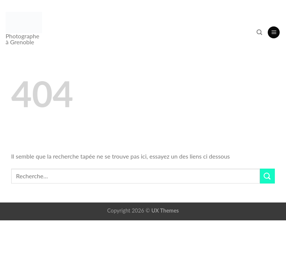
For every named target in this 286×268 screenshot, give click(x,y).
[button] (274, 32)
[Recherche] (259, 32)
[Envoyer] (267, 176)
